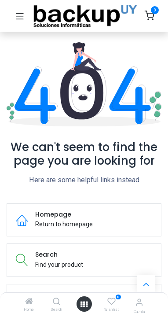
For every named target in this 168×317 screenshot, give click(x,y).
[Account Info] (139, 302)
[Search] (56, 302)
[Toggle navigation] (20, 15)
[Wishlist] (111, 301)
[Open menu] (84, 304)
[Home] (29, 302)
